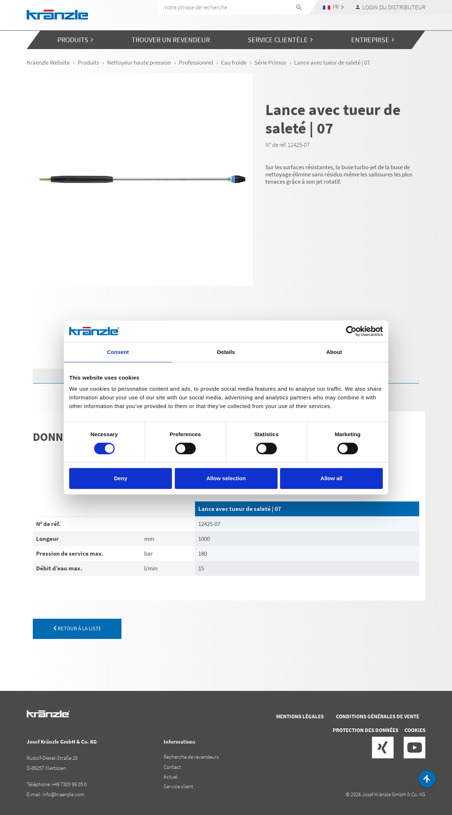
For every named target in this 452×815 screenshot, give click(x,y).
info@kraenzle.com (63, 794)
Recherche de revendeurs (191, 756)
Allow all (331, 478)
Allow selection (225, 478)
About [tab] (334, 352)
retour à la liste (77, 628)
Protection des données (365, 730)
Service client (178, 786)
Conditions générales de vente (377, 716)
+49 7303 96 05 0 (69, 784)
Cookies (414, 730)
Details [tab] (226, 352)
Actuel (171, 776)
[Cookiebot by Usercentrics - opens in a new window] (351, 331)
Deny (120, 478)
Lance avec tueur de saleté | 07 (239, 509)
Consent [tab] (118, 352)
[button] (333, 7)
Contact (172, 766)
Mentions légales (300, 716)
